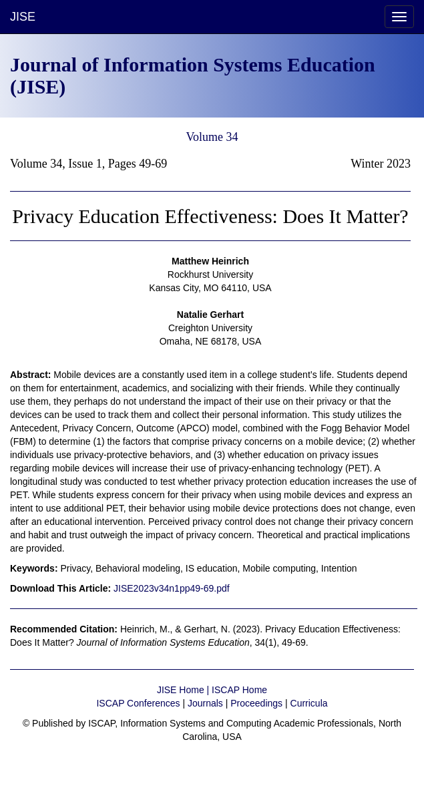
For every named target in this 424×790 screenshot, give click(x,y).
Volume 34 (212, 137)
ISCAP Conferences (138, 703)
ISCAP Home (239, 689)
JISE (22, 16)
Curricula (309, 703)
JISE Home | (184, 689)
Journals (205, 703)
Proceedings (256, 703)
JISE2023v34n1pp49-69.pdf (172, 588)
